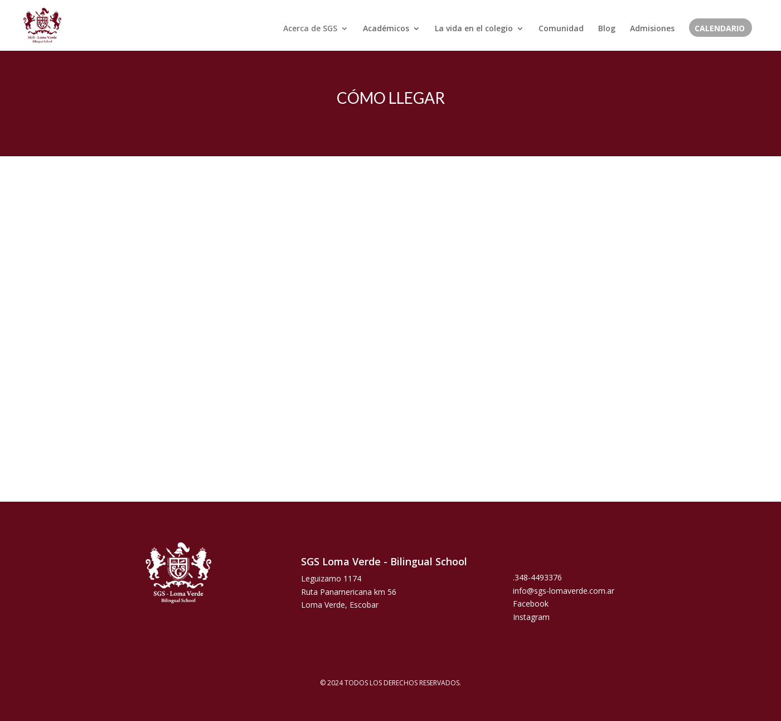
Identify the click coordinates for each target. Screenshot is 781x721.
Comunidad (561, 29)
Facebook (531, 603)
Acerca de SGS (310, 29)
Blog (606, 29)
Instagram (531, 617)
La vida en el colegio (474, 29)
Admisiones (652, 29)
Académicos (386, 29)
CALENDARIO (720, 29)
